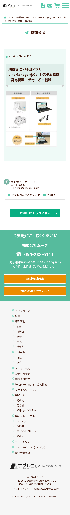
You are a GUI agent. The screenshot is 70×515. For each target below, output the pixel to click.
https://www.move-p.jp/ (46, 488)
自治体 (20, 331)
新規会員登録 (22, 452)
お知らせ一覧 (22, 368)
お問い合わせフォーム (35, 291)
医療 (19, 326)
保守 (19, 362)
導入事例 (20, 321)
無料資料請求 (35, 279)
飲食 (19, 336)
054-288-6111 (35, 254)
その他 (51, 195)
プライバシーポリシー (27, 389)
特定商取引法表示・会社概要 (31, 384)
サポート (20, 352)
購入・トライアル (25, 416)
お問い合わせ (22, 373)
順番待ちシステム (26, 410)
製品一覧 (20, 395)
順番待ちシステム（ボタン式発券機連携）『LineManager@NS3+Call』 (25, 183)
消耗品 (20, 426)
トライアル (23, 421)
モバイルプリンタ (26, 431)
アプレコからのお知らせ (26, 195)
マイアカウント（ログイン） (31, 447)
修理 (19, 357)
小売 (19, 341)
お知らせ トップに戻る (35, 213)
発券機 (20, 405)
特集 (17, 316)
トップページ (22, 310)
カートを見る (22, 442)
